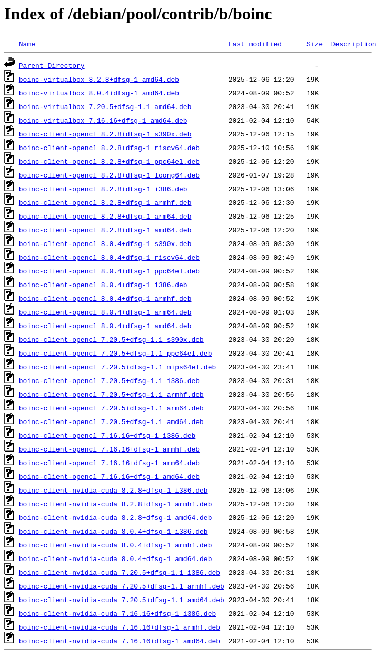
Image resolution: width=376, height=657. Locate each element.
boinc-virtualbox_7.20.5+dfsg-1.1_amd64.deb (105, 106)
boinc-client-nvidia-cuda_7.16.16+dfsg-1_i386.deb (117, 613)
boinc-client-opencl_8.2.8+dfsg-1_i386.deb (103, 188)
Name (27, 43)
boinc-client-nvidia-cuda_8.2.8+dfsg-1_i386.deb (113, 490)
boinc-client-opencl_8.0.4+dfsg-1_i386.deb (103, 284)
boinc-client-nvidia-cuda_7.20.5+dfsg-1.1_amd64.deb (121, 599)
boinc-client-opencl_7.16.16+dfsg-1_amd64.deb (109, 476)
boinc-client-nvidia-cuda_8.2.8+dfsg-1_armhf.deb (115, 503)
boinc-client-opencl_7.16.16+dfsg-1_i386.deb (107, 435)
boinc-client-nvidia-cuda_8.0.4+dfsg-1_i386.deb (113, 531)
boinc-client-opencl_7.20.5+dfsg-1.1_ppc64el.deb (115, 353)
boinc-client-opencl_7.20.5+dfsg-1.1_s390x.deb (111, 339)
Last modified (255, 43)
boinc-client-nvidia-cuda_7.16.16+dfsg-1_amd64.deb (119, 640)
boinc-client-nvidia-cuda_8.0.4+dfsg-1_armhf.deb (115, 545)
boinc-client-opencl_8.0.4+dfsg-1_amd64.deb (105, 325)
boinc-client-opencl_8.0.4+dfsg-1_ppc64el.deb (109, 271)
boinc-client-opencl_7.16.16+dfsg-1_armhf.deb (109, 449)
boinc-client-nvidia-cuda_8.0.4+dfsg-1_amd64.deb (115, 558)
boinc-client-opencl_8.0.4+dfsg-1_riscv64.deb (109, 257)
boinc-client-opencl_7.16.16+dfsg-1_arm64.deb (109, 462)
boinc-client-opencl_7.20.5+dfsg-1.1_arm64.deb (111, 408)
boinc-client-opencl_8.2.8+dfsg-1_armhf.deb (105, 202)
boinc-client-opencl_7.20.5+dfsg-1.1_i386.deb (109, 380)
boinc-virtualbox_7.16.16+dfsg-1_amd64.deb (103, 120)
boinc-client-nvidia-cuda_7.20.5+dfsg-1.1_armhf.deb (121, 586)
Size (314, 43)
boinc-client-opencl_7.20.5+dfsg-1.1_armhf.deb (111, 394)
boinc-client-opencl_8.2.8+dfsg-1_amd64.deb (105, 229)
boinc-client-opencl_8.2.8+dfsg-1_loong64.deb (109, 175)
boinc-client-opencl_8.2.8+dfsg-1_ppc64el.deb (109, 161)
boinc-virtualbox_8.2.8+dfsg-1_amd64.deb (99, 79)
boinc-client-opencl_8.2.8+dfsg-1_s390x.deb (105, 134)
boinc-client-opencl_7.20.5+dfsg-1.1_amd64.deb (111, 421)
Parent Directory (52, 65)
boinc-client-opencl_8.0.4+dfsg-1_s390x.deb (105, 243)
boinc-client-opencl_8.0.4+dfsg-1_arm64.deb (105, 312)
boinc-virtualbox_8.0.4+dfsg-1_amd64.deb (99, 92)
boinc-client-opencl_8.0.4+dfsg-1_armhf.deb (105, 298)
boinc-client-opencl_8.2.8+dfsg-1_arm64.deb (105, 216)
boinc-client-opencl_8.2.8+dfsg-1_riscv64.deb (109, 147)
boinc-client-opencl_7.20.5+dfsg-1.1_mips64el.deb (117, 366)
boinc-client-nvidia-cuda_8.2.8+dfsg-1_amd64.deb (115, 517)
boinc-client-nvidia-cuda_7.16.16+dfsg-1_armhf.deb (119, 627)
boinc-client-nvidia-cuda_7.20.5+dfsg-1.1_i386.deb (119, 572)
